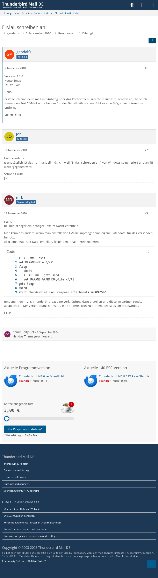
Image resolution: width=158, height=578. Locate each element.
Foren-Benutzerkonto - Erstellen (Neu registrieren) (33, 522)
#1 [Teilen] (146, 68)
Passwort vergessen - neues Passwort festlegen (31, 536)
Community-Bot (23, 332)
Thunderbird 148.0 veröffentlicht (41, 376)
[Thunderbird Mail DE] (22, 5)
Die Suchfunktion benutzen (19, 516)
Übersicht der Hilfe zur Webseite (22, 509)
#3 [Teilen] (146, 213)
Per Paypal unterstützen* (25, 429)
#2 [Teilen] (146, 150)
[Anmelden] (142, 5)
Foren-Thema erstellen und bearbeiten (26, 529)
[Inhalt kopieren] (148, 251)
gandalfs (13, 33)
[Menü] (153, 5)
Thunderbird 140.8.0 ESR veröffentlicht (125, 376)
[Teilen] (152, 40)
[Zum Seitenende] (151, 564)
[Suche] (132, 5)
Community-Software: (24, 561)
